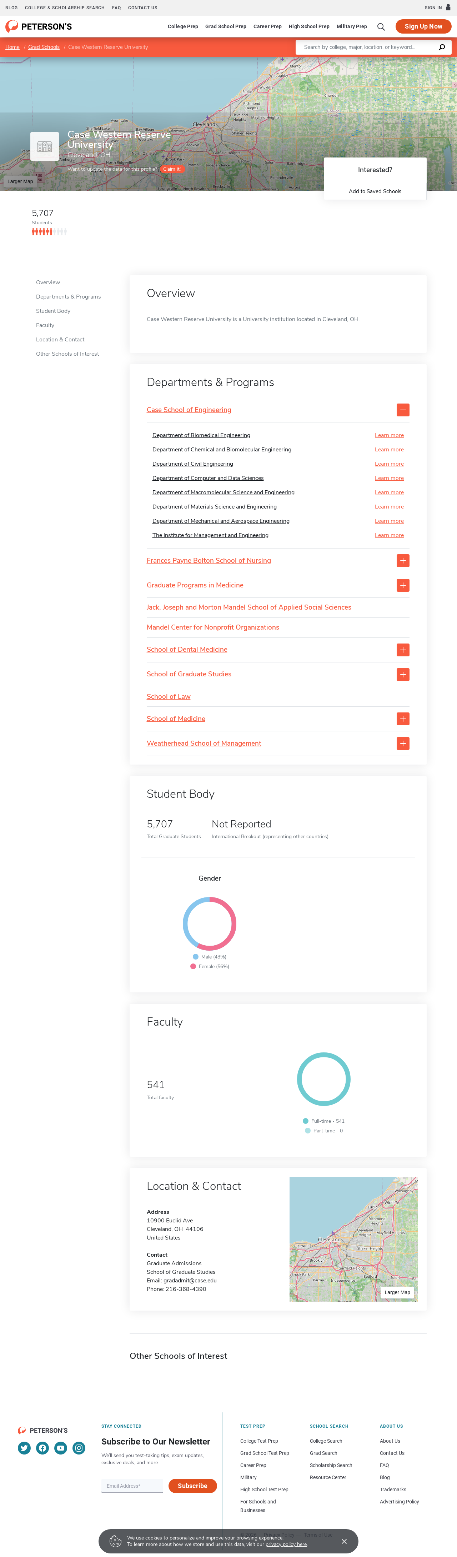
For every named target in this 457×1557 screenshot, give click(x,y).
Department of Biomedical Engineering (201, 435)
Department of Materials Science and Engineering (214, 507)
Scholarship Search (331, 1465)
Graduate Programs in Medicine (195, 585)
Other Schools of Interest (67, 354)
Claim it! (172, 169)
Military (248, 1477)
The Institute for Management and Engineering (210, 535)
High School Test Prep (264, 1489)
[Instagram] (78, 1448)
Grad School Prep (225, 26)
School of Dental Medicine (187, 650)
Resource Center (328, 1477)
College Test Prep (259, 1441)
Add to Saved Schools (375, 191)
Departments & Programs (68, 297)
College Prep (183, 26)
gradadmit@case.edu (190, 1281)
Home (12, 47)
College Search (326, 1441)
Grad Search (323, 1453)
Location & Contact (60, 340)
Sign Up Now (423, 26)
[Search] (381, 26)
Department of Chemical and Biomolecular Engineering (221, 450)
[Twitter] (24, 1448)
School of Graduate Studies (189, 674)
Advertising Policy (399, 1502)
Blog (11, 7)
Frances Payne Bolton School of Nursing (209, 561)
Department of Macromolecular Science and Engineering (223, 492)
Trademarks (393, 1489)
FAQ (116, 7)
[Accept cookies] (339, 1541)
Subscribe (192, 1486)
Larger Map (20, 181)
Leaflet (370, 60)
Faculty (45, 325)
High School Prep (309, 26)
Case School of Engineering (189, 410)
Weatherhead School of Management (204, 744)
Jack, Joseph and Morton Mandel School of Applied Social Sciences (249, 608)
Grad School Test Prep (264, 1453)
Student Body (53, 311)
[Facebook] (42, 1448)
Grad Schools (44, 47)
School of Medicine (176, 719)
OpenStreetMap (408, 60)
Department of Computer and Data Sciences (208, 478)
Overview (48, 282)
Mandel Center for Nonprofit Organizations (213, 628)
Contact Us (392, 1453)
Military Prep (352, 26)
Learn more (389, 435)
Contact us (142, 7)
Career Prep (267, 26)
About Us (390, 1441)
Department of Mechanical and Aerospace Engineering (221, 521)
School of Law (169, 697)
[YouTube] (60, 1448)
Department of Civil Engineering (192, 464)
